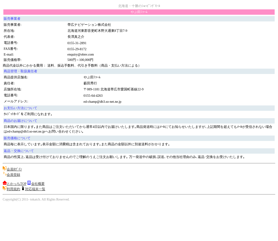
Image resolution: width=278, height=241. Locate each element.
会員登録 (13, 174)
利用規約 (13, 189)
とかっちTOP (16, 183)
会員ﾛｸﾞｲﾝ (14, 169)
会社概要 (38, 183)
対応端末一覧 (35, 189)
